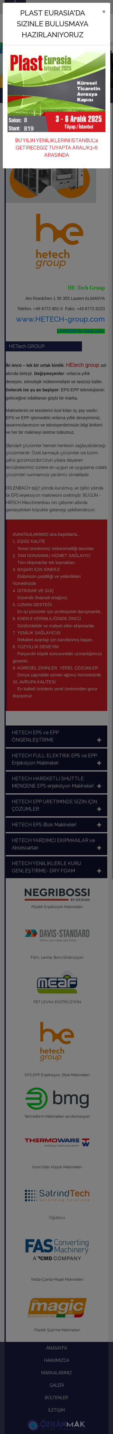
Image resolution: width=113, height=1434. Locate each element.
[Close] (103, 11)
